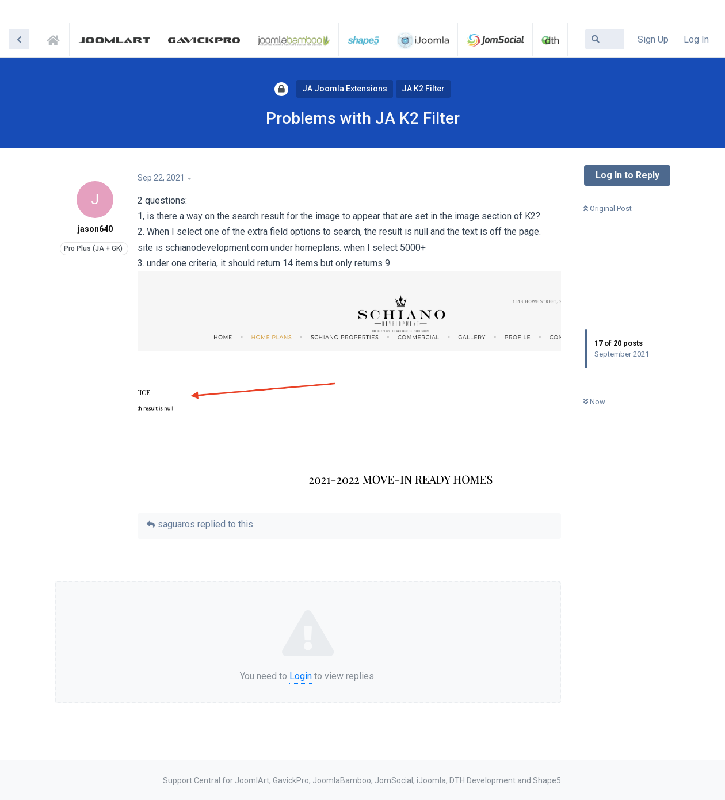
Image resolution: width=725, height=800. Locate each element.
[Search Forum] (604, 39)
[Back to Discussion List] (19, 39)
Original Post (607, 208)
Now (594, 401)
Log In (696, 39)
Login (300, 676)
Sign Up (653, 39)
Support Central (56, 38)
